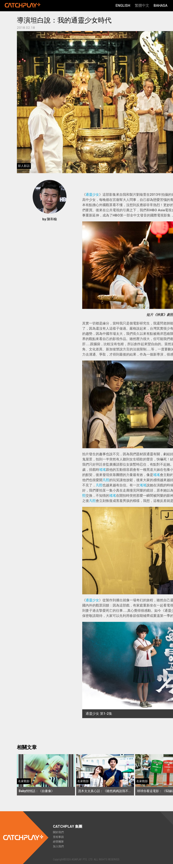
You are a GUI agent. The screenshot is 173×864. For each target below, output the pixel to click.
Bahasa (160, 5)
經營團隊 (58, 841)
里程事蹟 (58, 837)
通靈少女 (92, 195)
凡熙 (105, 480)
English (123, 5)
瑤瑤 (102, 470)
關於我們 (58, 832)
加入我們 (58, 846)
